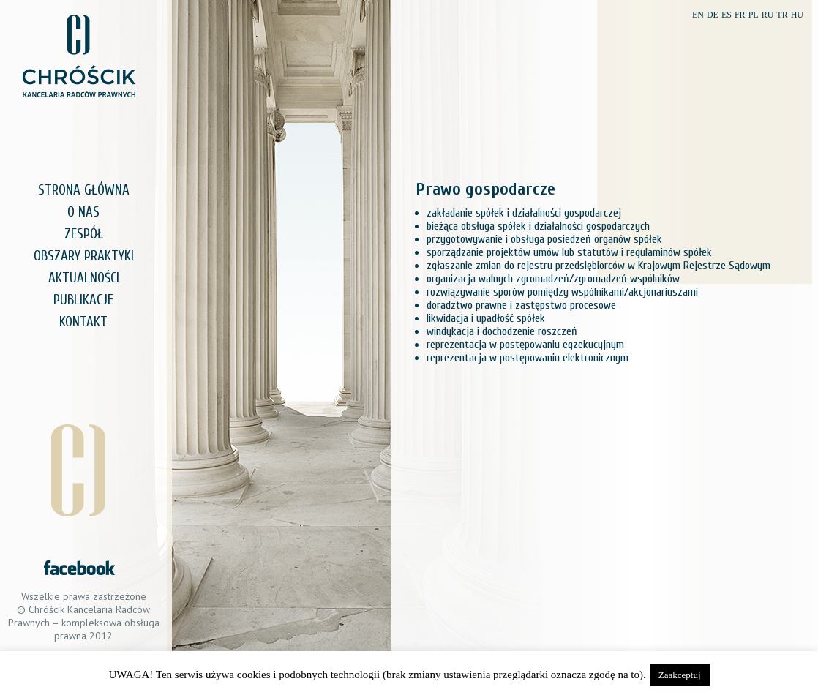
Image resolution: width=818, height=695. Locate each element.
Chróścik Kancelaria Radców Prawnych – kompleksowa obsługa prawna (78, 56)
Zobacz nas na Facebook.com (79, 567)
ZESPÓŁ (83, 234)
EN (698, 15)
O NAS (83, 212)
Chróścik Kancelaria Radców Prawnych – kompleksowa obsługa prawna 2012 (84, 622)
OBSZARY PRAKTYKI (84, 256)
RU (768, 15)
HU (797, 15)
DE (712, 15)
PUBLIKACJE (83, 300)
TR (781, 15)
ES (726, 15)
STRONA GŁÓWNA (84, 190)
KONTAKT (83, 322)
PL (753, 15)
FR (740, 15)
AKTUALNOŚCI (83, 278)
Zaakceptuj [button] (679, 674)
